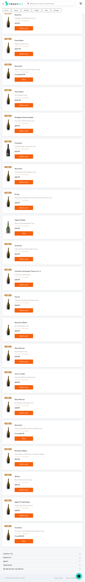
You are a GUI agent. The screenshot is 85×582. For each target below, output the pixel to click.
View (24, 79)
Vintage (56, 10)
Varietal (26, 10)
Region (37, 10)
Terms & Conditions (72, 578)
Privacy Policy (58, 578)
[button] (42, 3)
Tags (46, 10)
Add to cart (23, 28)
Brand (16, 10)
